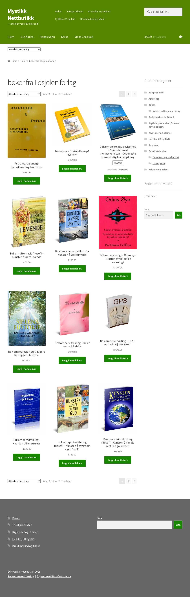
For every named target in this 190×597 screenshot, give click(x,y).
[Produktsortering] (24, 49)
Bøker (58, 11)
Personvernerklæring (21, 576)
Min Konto (27, 36)
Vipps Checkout (84, 36)
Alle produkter (156, 92)
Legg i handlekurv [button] (26, 181)
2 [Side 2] (128, 94)
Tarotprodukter (75, 11)
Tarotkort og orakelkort (166, 157)
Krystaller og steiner (99, 11)
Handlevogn (47, 36)
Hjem (11, 36)
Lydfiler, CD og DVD (65, 19)
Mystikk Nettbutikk (21, 14)
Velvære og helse (158, 169)
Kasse (64, 36)
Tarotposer (159, 163)
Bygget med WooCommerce (54, 576)
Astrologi (154, 98)
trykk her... (150, 196)
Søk (146, 209)
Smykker (153, 145)
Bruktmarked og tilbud (92, 19)
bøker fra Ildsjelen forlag (166, 111)
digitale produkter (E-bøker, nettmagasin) (164, 124)
